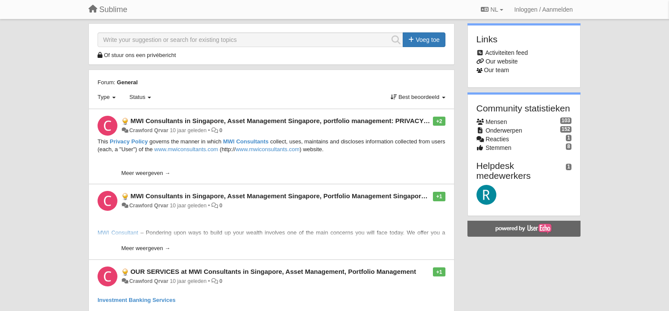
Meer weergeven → (145, 173)
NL (492, 9)
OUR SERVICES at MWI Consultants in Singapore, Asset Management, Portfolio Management (273, 271)
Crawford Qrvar (148, 130)
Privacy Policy (129, 141)
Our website (502, 61)
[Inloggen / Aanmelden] (543, 9)
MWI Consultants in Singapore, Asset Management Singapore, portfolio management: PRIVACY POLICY (289, 120)
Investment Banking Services (137, 300)
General (127, 82)
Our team (496, 70)
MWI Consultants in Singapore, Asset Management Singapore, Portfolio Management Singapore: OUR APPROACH (306, 196)
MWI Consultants (246, 141)
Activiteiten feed (506, 52)
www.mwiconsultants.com (186, 149)
